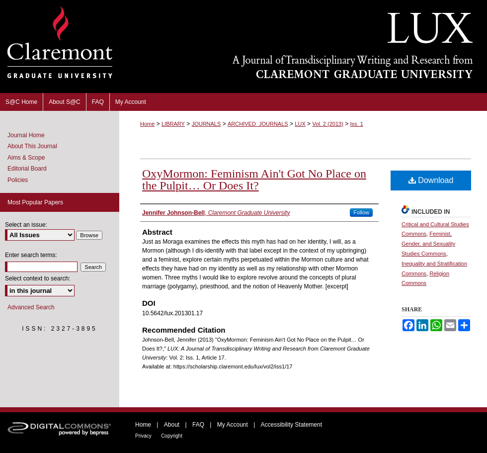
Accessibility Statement (291, 424)
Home (147, 124)
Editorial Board (27, 168)
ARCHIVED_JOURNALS (258, 124)
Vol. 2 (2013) (327, 124)
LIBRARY (173, 124)
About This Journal (32, 146)
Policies (17, 180)
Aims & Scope (26, 157)
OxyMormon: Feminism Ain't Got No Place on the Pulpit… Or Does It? (254, 179)
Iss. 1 (356, 124)
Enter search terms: (31, 255)
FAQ (198, 424)
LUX (300, 124)
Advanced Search (31, 307)
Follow (361, 212)
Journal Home (26, 135)
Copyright (171, 436)
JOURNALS (206, 124)
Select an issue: (26, 224)
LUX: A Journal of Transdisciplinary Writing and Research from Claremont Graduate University (303, 46)
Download (431, 180)
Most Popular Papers (35, 202)
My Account (232, 424)
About (171, 424)
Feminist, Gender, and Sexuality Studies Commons (428, 244)
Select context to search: (37, 278)
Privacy (143, 436)
